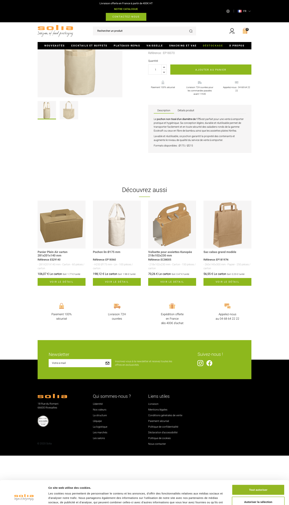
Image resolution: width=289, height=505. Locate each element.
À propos (237, 45)
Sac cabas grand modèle (219, 301)
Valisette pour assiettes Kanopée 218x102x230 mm (170, 303)
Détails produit (186, 160)
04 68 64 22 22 (229, 368)
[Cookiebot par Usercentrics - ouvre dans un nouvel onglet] (24, 498)
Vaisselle (155, 45)
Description (163, 160)
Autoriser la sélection (258, 481)
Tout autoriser (258, 468)
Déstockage (213, 45)
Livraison (153, 453)
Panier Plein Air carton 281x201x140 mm (52, 303)
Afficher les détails (203, 497)
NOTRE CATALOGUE (126, 9)
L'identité (98, 453)
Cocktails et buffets (89, 45)
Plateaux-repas (127, 45)
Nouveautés (54, 45)
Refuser (258, 492)
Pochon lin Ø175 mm (106, 301)
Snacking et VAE (183, 45)
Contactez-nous (126, 16)
